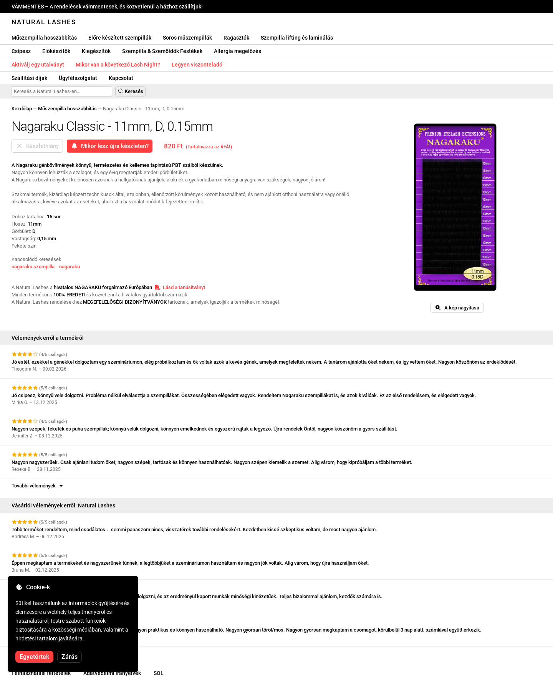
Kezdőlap (22, 108)
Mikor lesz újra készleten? (110, 146)
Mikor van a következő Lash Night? (118, 65)
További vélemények (38, 486)
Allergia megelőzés (237, 51)
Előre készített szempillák (119, 38)
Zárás (69, 656)
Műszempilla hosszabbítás (44, 38)
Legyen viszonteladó (197, 65)
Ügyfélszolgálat (78, 78)
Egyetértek (34, 656)
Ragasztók (236, 38)
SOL (159, 673)
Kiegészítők (96, 51)
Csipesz (21, 51)
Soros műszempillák (187, 38)
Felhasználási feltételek (41, 673)
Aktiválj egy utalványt (38, 65)
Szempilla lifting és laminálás (297, 38)
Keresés (130, 91)
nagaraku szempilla (33, 266)
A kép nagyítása (457, 308)
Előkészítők (56, 51)
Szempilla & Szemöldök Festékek (162, 51)
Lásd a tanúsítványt (179, 287)
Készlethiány (37, 146)
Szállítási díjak (29, 78)
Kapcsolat (121, 78)
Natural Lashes (44, 22)
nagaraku (69, 266)
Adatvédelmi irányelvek (112, 673)
